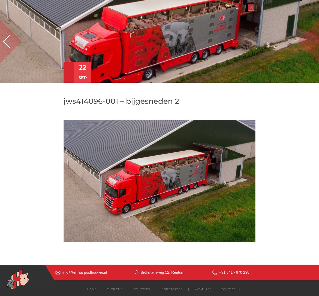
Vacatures (202, 289)
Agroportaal (173, 289)
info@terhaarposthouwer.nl (85, 272)
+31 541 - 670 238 (234, 272)
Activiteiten (141, 289)
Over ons (114, 289)
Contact (228, 289)
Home (92, 289)
